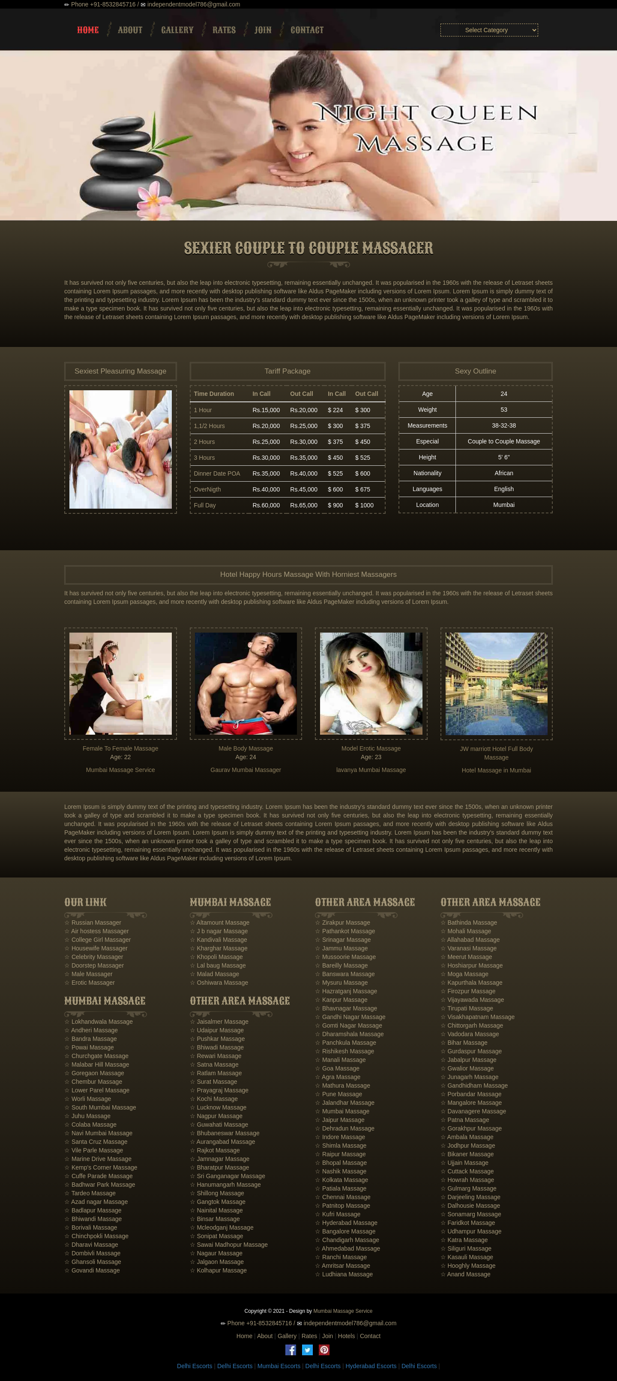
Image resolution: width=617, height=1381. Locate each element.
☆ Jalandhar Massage (344, 1102)
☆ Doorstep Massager (94, 965)
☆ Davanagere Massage (473, 1111)
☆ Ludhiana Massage (344, 1274)
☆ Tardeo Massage (90, 1193)
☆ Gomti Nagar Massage (348, 1025)
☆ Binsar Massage (215, 1218)
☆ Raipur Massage (340, 1154)
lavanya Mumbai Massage (371, 769)
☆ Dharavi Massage (91, 1244)
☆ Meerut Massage (466, 956)
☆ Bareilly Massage (341, 965)
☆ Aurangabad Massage (222, 1141)
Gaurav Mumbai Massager (245, 769)
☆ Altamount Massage (220, 922)
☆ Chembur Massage (93, 1081)
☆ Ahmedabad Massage (347, 1248)
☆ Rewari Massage (216, 1055)
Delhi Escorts (194, 1366)
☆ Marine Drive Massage (98, 1158)
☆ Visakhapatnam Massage (477, 1016)
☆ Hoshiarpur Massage (471, 965)
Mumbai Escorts (279, 1366)
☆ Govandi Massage (92, 1270)
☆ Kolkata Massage (341, 1179)
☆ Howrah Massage (467, 1179)
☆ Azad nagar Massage (96, 1201)
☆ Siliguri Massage (466, 1248)
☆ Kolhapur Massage (218, 1270)
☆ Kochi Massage (214, 1098)
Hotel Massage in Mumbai (496, 770)
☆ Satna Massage (214, 1064)
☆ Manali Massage (340, 1059)
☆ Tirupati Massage (467, 1008)
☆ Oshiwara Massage (219, 982)
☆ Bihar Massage (464, 1042)
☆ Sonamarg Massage (470, 1214)
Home (88, 30)
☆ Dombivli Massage (92, 1253)
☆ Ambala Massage (467, 1137)
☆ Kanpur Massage (341, 999)
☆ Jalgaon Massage (217, 1261)
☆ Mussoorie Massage (345, 956)
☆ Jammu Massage (341, 948)
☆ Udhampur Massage (471, 1231)
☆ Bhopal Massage (341, 1162)
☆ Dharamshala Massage (349, 1034)
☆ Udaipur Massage (217, 1030)
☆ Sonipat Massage (216, 1236)
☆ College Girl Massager (97, 939)
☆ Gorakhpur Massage (471, 1128)
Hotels (346, 1336)
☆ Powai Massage (89, 1047)
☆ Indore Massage (340, 1137)
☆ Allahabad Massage (470, 939)
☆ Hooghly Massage (468, 1265)
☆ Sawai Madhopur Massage (229, 1244)
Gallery (177, 30)
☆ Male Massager (88, 974)
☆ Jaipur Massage (340, 1119)
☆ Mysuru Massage (341, 982)
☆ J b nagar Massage (219, 931)
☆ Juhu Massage (87, 1116)
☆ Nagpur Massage (216, 1116)
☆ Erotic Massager (89, 982)
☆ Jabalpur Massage (468, 1059)
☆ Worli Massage (87, 1098)
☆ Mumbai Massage (342, 1111)
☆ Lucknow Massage (218, 1107)
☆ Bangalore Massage (345, 1231)
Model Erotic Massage (371, 748)
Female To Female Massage (120, 748)
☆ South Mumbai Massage (100, 1107)
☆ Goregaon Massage (94, 1073)
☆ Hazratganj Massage (346, 991)
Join (263, 30)
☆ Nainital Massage (216, 1210)
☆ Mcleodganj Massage (222, 1227)
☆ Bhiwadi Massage (217, 1047)
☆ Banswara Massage (345, 974)
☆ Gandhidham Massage (474, 1085)
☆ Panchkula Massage (345, 1042)
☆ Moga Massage (464, 974)
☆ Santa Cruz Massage (96, 1141)
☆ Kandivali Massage (218, 939)
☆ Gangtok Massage (218, 1201)
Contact (307, 30)
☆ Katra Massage (464, 1239)
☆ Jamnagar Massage (220, 1158)
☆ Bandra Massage (90, 1038)
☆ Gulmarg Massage (468, 1188)
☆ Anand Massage (465, 1274)
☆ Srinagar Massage (343, 939)
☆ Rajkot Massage (215, 1150)
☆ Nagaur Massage (216, 1253)
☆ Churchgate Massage (96, 1055)
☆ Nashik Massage (340, 1171)
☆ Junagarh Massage (469, 1076)
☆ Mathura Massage (342, 1085)
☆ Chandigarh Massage (347, 1239)
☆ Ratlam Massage (216, 1073)
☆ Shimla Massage (340, 1145)
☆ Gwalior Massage (467, 1068)
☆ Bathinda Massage (468, 922)
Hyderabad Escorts (370, 1366)
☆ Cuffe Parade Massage (98, 1176)
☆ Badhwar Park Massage (99, 1184)
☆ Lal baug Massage (218, 965)
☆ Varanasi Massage (468, 948)
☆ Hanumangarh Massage (225, 1184)
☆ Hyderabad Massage (346, 1222)
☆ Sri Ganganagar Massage (227, 1176)
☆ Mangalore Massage (471, 1102)
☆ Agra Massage (337, 1076)
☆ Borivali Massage (90, 1227)
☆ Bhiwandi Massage (93, 1218)
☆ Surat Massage (213, 1081)
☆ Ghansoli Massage (92, 1261)
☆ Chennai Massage (343, 1197)
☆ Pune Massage (338, 1094)
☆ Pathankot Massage (345, 931)
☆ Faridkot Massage (467, 1222)
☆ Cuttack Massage (467, 1171)
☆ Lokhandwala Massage (98, 1021)
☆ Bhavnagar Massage (346, 1008)
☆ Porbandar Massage (471, 1094)
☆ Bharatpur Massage (219, 1167)
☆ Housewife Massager (96, 948)
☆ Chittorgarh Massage (471, 1025)
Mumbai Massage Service (120, 769)
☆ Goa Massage (337, 1068)
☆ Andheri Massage (91, 1030)
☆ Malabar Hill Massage (96, 1064)
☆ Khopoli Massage (216, 956)
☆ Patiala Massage (340, 1188)
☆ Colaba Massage (90, 1124)
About (130, 30)
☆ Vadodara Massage (469, 1034)
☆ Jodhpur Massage (467, 1145)
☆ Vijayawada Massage (472, 999)
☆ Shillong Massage (217, 1193)
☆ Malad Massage (215, 974)
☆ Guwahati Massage (219, 1124)
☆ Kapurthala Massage (471, 982)
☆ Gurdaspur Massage (471, 1051)
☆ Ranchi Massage (341, 1257)
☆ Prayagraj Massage (219, 1090)
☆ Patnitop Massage (342, 1205)
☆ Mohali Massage (465, 931)
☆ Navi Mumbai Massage (98, 1133)
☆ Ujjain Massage (464, 1162)
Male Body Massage (246, 748)
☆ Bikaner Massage (467, 1154)
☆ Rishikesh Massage (344, 1051)
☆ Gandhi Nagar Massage (350, 1016)
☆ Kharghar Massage (219, 948)
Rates (224, 30)
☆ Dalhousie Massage (470, 1205)
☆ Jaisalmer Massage (219, 1021)
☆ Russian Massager (92, 922)
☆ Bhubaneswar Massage (225, 1133)
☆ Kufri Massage (337, 1214)
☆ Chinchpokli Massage (96, 1236)
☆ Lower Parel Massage (96, 1090)
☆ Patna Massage (464, 1119)
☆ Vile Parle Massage (93, 1150)
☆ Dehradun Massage (344, 1128)
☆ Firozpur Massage (468, 991)
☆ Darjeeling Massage (470, 1197)
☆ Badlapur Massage (93, 1210)
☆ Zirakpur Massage (342, 922)
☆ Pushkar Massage (217, 1038)
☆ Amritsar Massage (342, 1265)
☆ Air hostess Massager (96, 931)
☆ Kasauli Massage (467, 1257)
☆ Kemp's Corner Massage (101, 1167)
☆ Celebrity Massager (93, 956)
